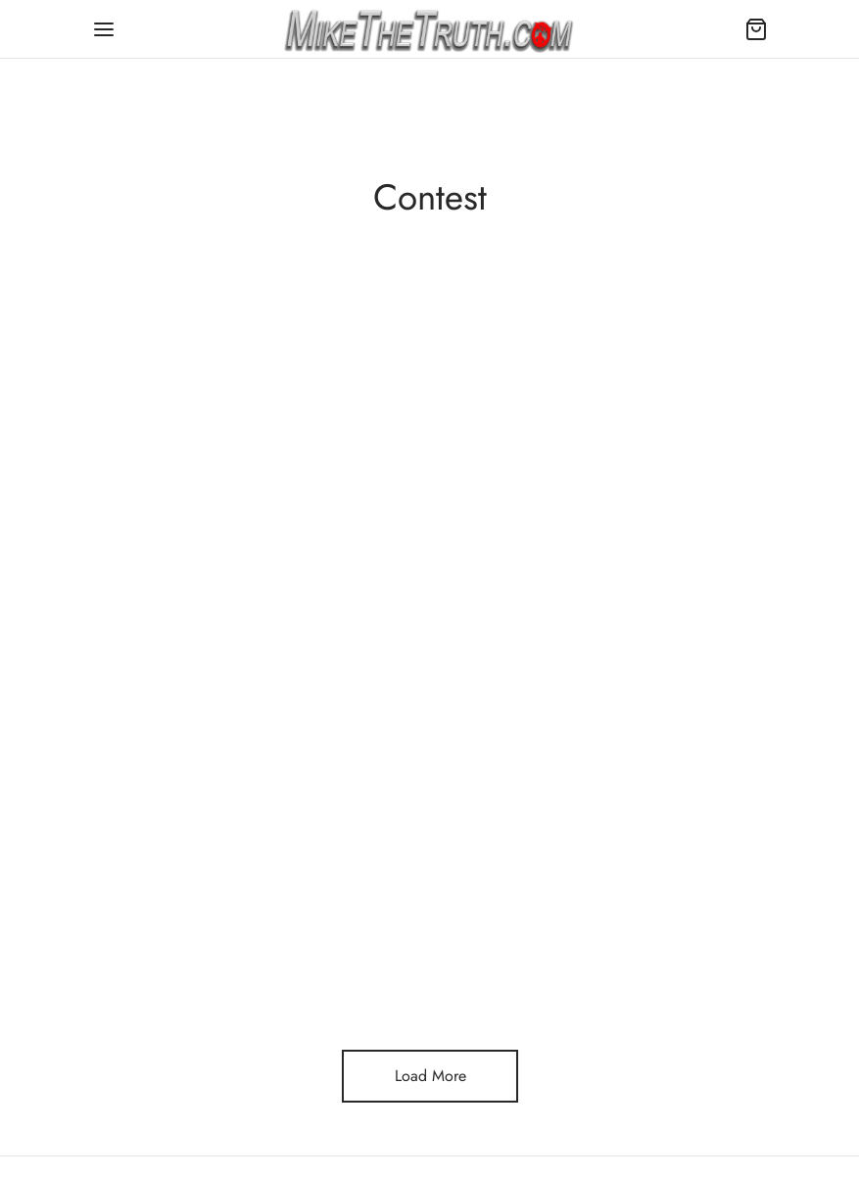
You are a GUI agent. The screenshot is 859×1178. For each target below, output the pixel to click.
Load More (429, 1075)
